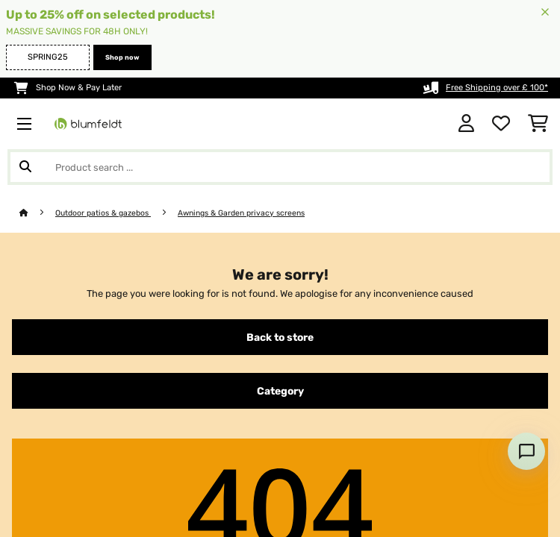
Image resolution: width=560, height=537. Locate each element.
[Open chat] (526, 451)
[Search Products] (280, 167)
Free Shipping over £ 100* (497, 87)
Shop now (122, 57)
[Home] (37, 213)
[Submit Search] (25, 167)
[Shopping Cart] (538, 123)
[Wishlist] (501, 123)
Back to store (280, 337)
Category (280, 391)
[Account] (466, 123)
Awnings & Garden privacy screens (241, 213)
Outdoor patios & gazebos (103, 213)
